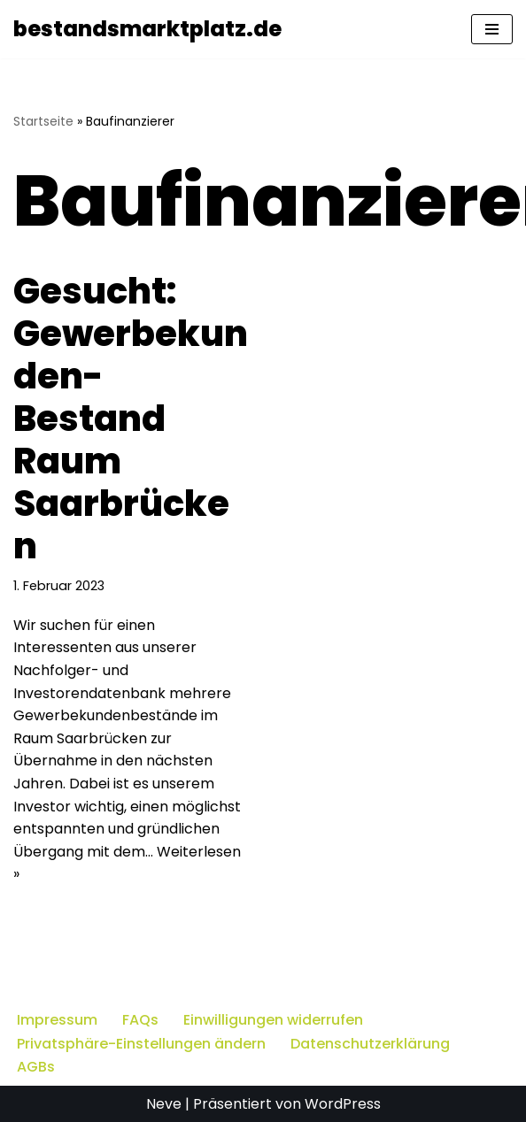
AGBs (36, 1067)
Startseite (43, 121)
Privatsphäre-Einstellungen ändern (141, 1044)
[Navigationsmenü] (492, 29)
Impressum (57, 1020)
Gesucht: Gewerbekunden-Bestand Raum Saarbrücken (130, 418)
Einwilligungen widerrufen (273, 1020)
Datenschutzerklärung (370, 1044)
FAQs (140, 1020)
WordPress (343, 1104)
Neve (164, 1104)
